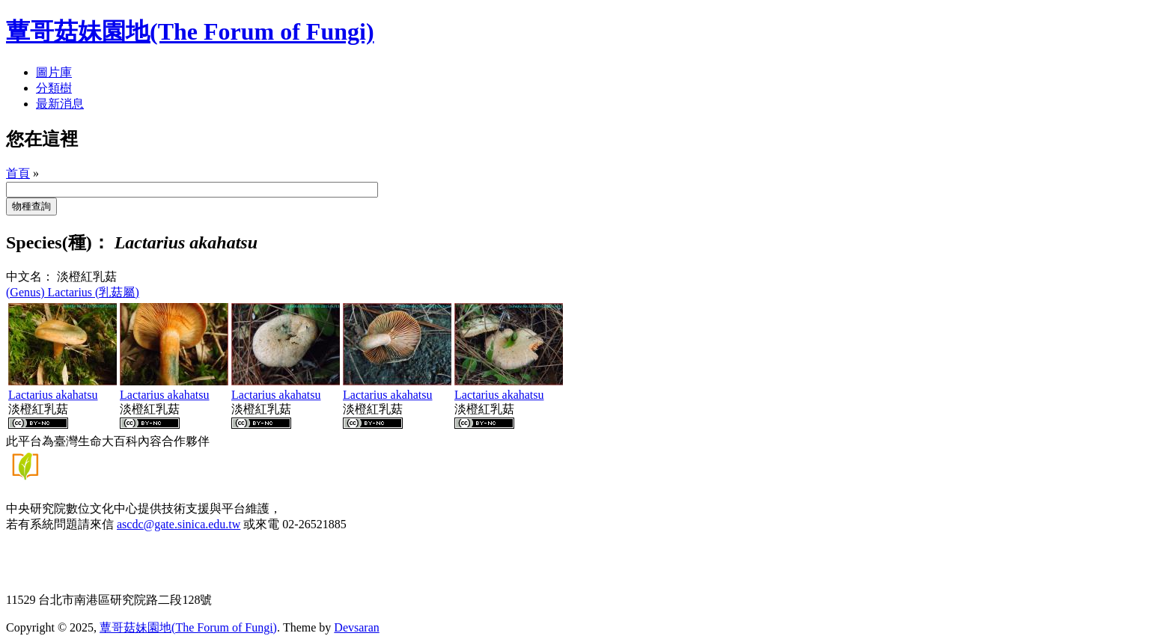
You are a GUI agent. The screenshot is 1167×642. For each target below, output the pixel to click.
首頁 (18, 173)
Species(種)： (58, 242)
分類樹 (54, 88)
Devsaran (356, 627)
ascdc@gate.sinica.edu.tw (178, 524)
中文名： (30, 276)
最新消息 (60, 103)
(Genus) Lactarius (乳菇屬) (72, 292)
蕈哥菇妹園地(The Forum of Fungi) (188, 627)
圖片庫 (54, 72)
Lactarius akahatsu (53, 394)
